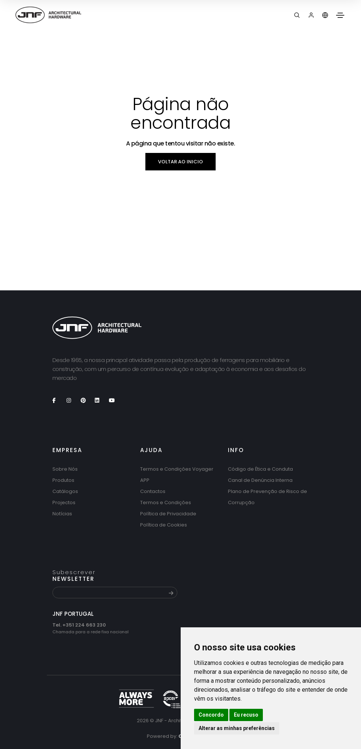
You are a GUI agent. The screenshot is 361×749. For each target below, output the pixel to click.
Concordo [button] (211, 715)
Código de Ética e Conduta (260, 469)
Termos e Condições (165, 502)
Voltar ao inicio (180, 161)
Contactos (152, 491)
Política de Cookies (163, 524)
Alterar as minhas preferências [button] (237, 728)
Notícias (62, 513)
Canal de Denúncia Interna (260, 480)
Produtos (63, 480)
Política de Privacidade (168, 513)
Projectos (63, 502)
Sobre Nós (65, 469)
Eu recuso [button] (246, 715)
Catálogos (65, 491)
